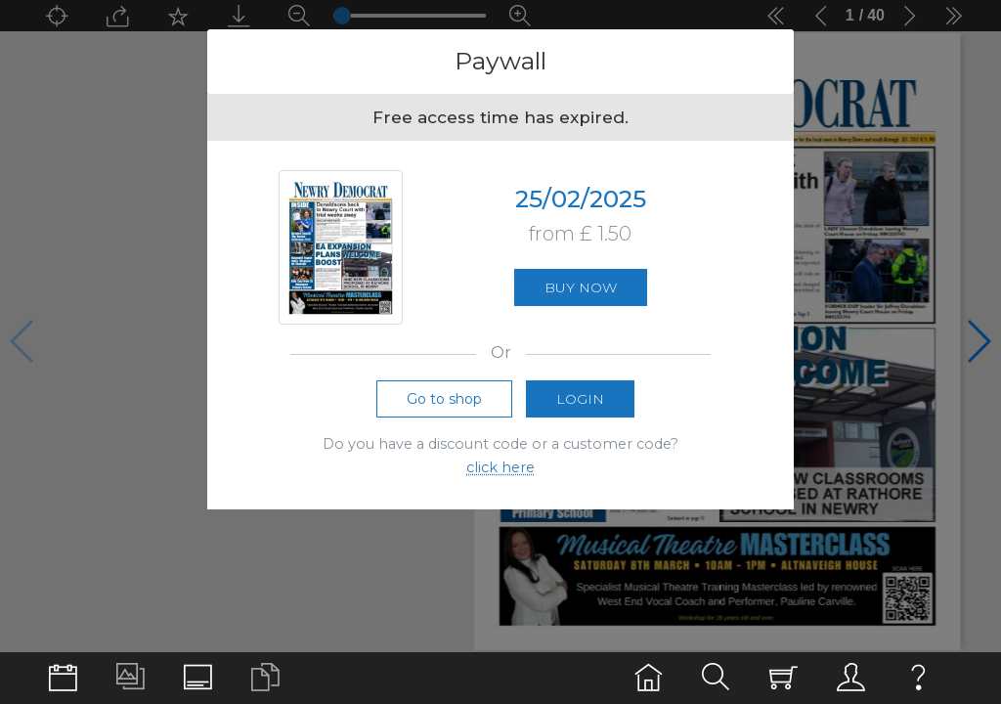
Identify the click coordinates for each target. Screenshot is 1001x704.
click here (500, 472)
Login (580, 403)
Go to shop (444, 403)
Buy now (580, 290)
